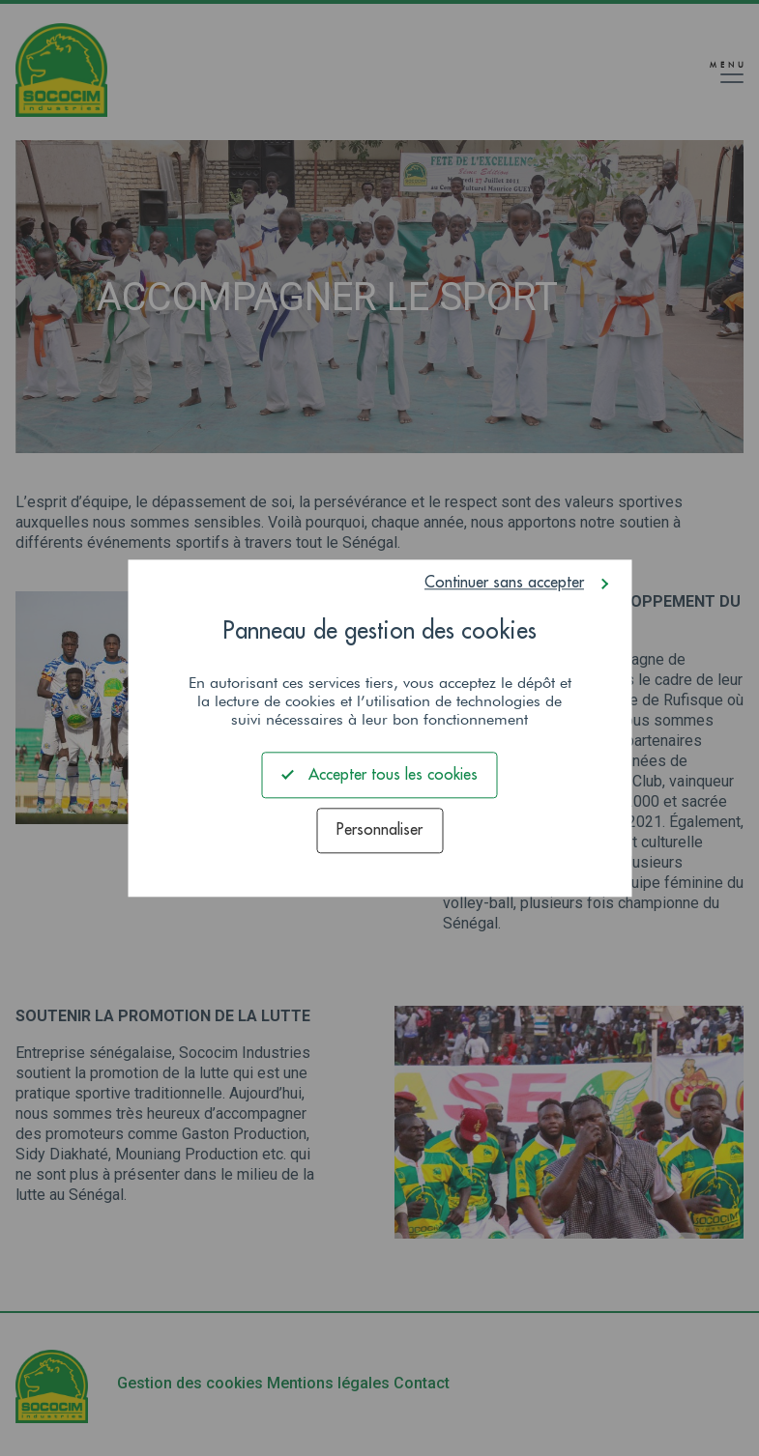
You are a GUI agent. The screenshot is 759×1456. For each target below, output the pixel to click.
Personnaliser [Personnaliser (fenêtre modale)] (379, 830)
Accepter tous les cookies (380, 774)
